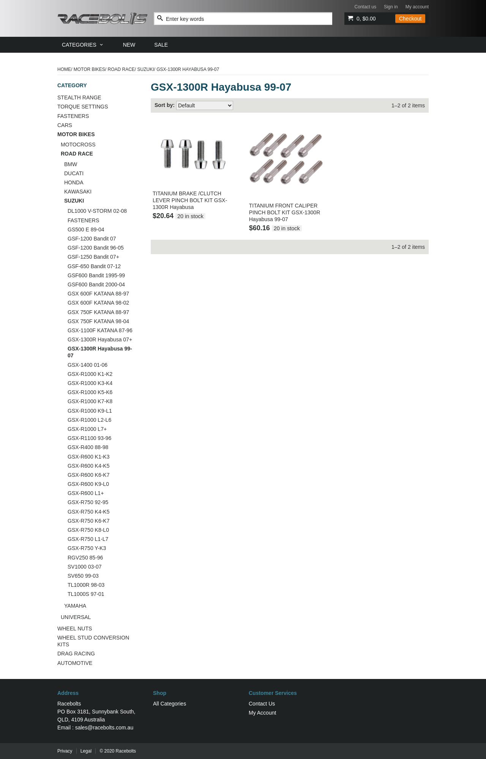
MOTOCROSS (78, 144)
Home (64, 69)
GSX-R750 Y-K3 (87, 548)
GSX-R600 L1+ (86, 493)
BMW (70, 164)
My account (417, 7)
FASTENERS (73, 116)
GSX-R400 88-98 (88, 447)
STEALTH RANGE (79, 97)
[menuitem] (83, 45)
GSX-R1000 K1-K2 (90, 374)
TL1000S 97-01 (86, 594)
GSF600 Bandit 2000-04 (96, 284)
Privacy (64, 751)
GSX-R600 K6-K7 (89, 475)
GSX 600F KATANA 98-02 (98, 303)
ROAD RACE (121, 69)
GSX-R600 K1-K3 (89, 457)
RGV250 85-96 (85, 558)
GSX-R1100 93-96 (89, 438)
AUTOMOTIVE (74, 663)
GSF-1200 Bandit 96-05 (96, 248)
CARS (64, 125)
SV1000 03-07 (85, 567)
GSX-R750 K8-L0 (88, 530)
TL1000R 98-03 (86, 585)
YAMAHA (75, 606)
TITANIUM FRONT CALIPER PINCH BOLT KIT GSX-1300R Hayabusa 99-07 (284, 212)
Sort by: (165, 105)
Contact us (365, 7)
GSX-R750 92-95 (88, 502)
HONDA (74, 182)
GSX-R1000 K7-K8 (90, 401)
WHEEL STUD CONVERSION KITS (93, 641)
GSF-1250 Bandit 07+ (93, 257)
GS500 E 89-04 (86, 229)
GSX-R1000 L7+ (87, 429)
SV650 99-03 (83, 576)
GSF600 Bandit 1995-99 (96, 275)
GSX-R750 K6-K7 (89, 521)
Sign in (391, 7)
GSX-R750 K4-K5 (89, 512)
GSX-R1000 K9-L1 (90, 411)
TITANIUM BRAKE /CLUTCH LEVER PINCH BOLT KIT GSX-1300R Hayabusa (190, 200)
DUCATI (74, 173)
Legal (86, 751)
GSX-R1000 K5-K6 (90, 392)
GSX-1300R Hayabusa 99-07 (100, 352)
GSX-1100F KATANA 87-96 (100, 330)
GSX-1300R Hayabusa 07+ (100, 339)
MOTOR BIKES (89, 69)
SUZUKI (145, 69)
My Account (262, 713)
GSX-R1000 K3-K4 (90, 383)
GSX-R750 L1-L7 (88, 539)
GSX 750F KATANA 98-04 (98, 321)
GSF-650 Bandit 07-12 (94, 266)
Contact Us (262, 704)
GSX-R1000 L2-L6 (89, 420)
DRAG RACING (76, 654)
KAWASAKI (78, 192)
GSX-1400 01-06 (87, 365)
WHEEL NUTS (74, 628)
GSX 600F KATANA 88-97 (98, 294)
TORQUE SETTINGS (82, 107)
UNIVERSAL (76, 617)
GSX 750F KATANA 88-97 (98, 312)
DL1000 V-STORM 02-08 (97, 211)
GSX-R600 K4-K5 (89, 466)
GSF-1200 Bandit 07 (92, 239)
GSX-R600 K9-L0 (88, 484)
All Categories (169, 704)
